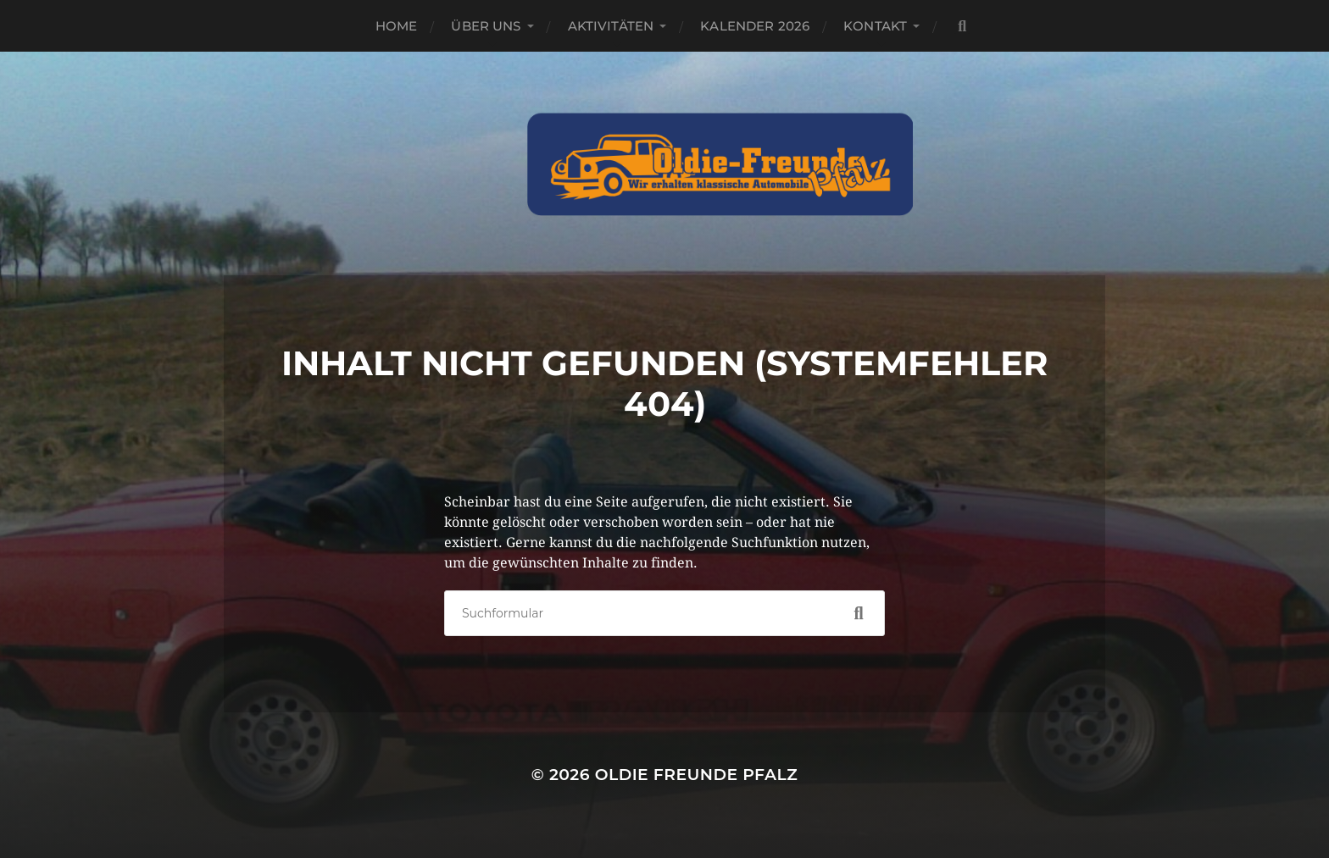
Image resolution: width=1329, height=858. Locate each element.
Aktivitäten (611, 26)
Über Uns (485, 26)
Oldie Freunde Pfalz (696, 774)
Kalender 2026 (754, 26)
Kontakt (875, 26)
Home (396, 26)
